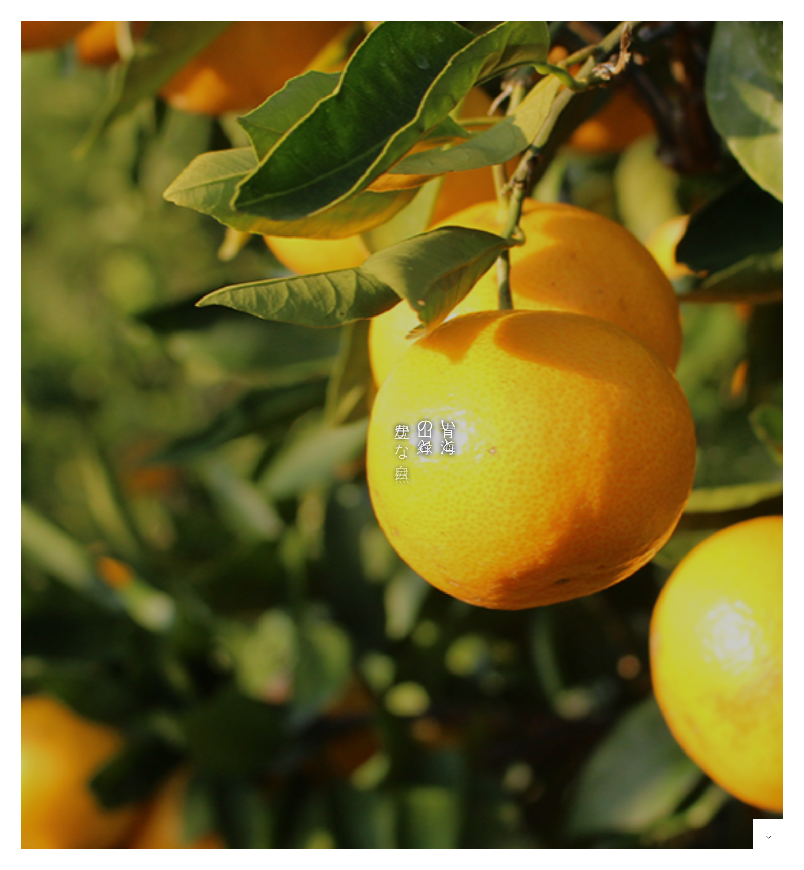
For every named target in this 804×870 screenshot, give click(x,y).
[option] (402, 445)
